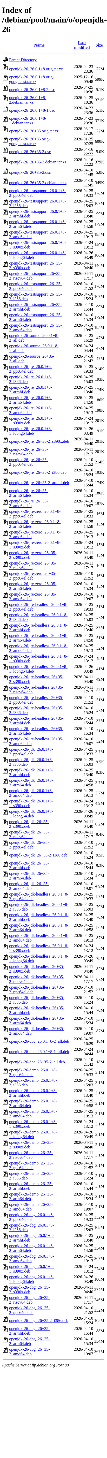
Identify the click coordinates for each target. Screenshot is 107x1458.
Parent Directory (23, 60)
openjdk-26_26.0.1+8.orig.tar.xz (36, 69)
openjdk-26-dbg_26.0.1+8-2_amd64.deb (31, 1258)
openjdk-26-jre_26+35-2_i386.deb (37, 472)
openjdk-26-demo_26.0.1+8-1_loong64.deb (33, 1134)
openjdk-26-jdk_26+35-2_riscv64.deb (29, 834)
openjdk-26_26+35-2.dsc (30, 172)
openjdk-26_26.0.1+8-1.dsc (32, 110)
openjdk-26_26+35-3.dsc (30, 151)
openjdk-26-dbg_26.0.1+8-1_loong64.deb (31, 1279)
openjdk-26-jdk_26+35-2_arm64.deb (29, 875)
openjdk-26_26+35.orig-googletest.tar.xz (29, 141)
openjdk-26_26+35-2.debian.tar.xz (37, 183)
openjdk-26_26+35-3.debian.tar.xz (37, 162)
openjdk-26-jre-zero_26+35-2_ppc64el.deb (32, 575)
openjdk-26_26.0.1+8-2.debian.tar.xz (27, 99)
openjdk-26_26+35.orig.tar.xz (34, 131)
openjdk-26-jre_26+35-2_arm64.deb (28, 493)
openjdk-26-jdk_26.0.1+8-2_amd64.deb (31, 793)
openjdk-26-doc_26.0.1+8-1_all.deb (39, 1051)
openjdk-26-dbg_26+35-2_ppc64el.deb (29, 1310)
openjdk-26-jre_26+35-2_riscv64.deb (28, 451)
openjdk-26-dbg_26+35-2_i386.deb (38, 1320)
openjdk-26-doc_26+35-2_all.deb (37, 1062)
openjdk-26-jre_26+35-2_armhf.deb (39, 482)
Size (99, 45)
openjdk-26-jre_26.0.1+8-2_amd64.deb (30, 410)
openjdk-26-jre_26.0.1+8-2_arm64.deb (30, 399)
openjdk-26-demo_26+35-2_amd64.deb (31, 1206)
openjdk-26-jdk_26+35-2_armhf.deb (29, 865)
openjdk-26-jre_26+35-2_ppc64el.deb (28, 462)
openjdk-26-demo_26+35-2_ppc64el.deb (31, 1165)
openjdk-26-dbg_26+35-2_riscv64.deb (29, 1299)
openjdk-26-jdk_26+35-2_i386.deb (38, 855)
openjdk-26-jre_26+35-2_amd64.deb (28, 503)
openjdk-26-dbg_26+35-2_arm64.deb (29, 1341)
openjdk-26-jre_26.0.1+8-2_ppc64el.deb (30, 368)
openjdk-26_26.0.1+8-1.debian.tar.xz (27, 120)
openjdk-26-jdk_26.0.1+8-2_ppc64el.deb (31, 751)
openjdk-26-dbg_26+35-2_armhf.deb (29, 1330)
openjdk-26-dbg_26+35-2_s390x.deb (29, 1289)
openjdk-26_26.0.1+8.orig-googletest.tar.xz (31, 79)
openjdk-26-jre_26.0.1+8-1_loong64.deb (30, 430)
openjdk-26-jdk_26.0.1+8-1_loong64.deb (31, 813)
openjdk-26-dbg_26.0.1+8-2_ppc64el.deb (31, 1217)
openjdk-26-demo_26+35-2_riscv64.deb (31, 1155)
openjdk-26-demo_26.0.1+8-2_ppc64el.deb (33, 1072)
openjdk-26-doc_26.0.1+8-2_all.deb (39, 1041)
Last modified (82, 45)
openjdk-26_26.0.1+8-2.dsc (32, 89)
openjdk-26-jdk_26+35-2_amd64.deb (29, 886)
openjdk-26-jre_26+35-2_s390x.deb (39, 441)
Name (39, 45)
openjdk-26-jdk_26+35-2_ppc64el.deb (29, 844)
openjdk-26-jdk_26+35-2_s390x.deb (29, 824)
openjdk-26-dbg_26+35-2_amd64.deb (29, 1351)
